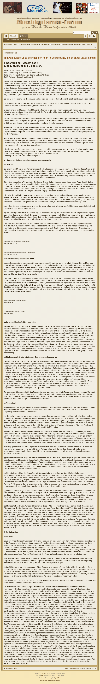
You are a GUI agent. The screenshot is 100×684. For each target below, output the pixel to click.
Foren (24, 36)
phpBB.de (58, 678)
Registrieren (26, 39)
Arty (42, 675)
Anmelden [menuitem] (90, 36)
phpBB (44, 673)
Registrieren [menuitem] (94, 36)
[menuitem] (85, 36)
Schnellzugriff (6, 36)
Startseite (13, 36)
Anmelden (16, 39)
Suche (7, 39)
